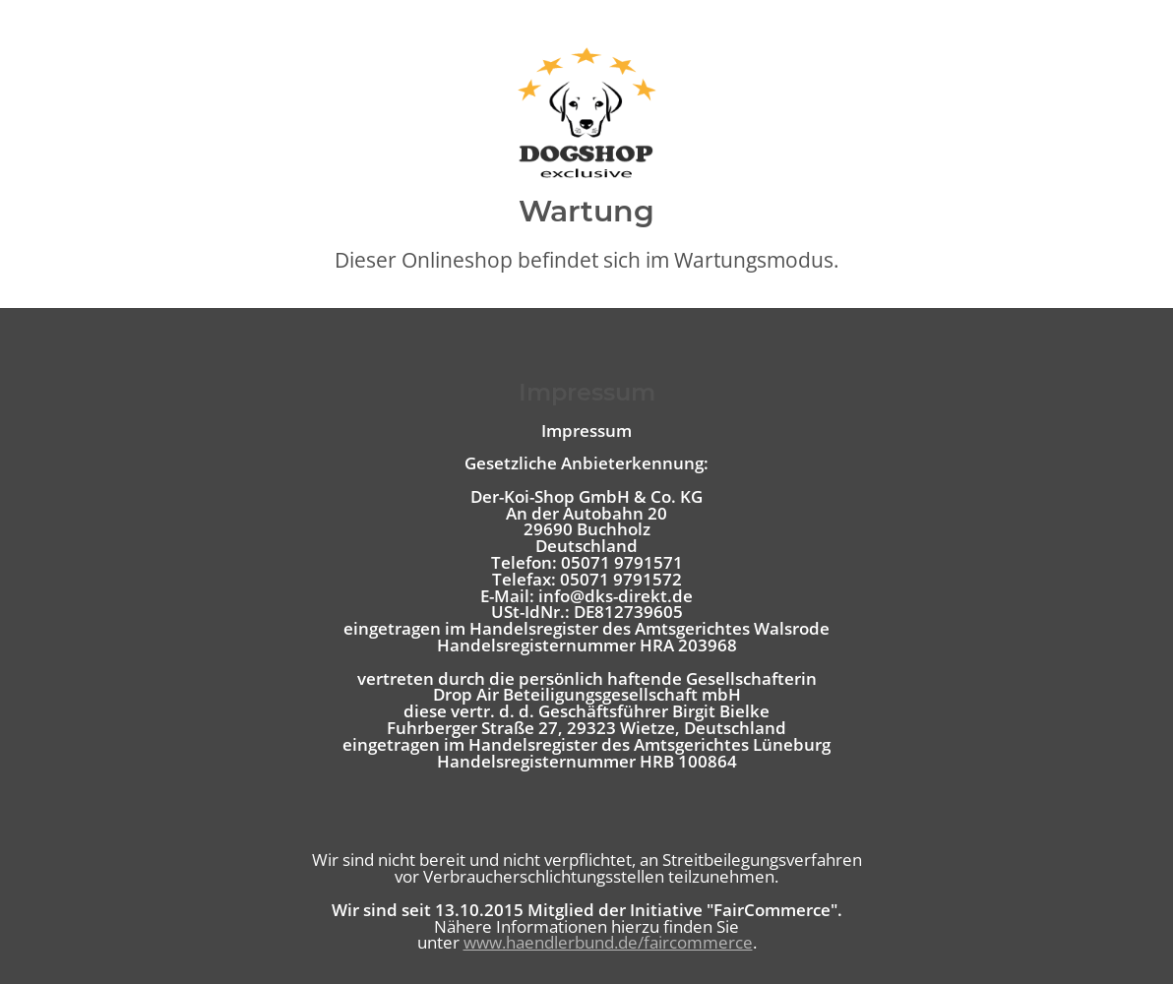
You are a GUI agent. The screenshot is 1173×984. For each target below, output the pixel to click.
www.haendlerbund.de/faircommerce (608, 942)
